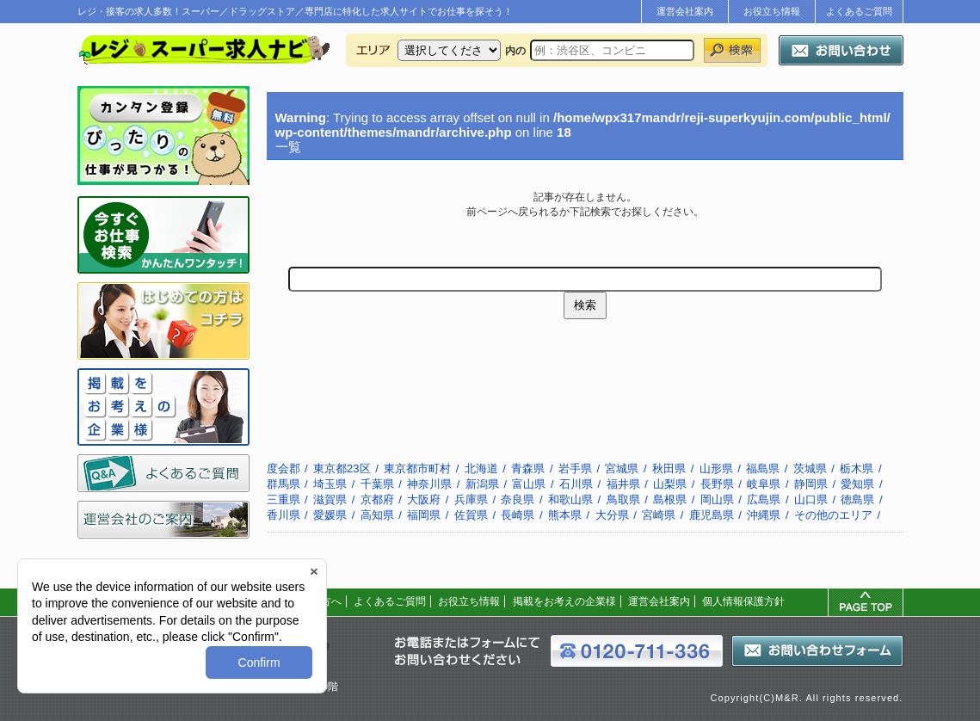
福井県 (623, 484)
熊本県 (565, 514)
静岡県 (811, 484)
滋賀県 (330, 499)
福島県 (763, 468)
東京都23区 (341, 468)
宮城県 (621, 468)
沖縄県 (763, 514)
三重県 (283, 499)
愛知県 (857, 484)
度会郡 (283, 468)
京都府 (377, 499)
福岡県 (424, 514)
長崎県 (517, 514)
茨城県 (810, 468)
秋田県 (669, 468)
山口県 (811, 499)
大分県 (612, 514)
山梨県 (670, 484)
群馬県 (283, 484)
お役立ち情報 (771, 11)
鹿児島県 (711, 514)
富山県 (528, 484)
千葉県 (377, 484)
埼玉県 (330, 484)
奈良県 (517, 499)
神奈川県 (429, 484)
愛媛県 (330, 514)
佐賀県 (471, 514)
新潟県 (482, 484)
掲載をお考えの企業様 (564, 601)
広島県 (763, 499)
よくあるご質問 (859, 11)
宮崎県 (658, 514)
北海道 (481, 468)
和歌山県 (570, 499)
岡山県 (717, 499)
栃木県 (856, 468)
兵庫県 (471, 499)
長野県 (717, 484)
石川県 (576, 484)
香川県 (283, 514)
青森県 (528, 468)
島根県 (670, 499)
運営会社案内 (684, 11)
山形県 (716, 468)
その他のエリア (833, 514)
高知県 (377, 514)
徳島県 (857, 499)
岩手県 (575, 468)
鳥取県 (623, 499)
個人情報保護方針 (743, 601)
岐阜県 (763, 484)
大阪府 (424, 499)
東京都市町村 (417, 468)
